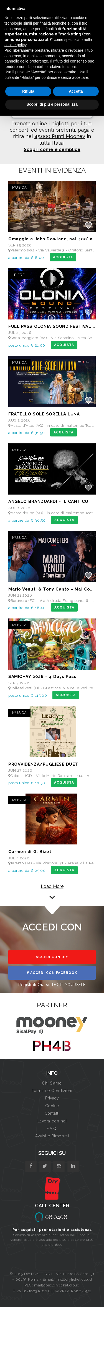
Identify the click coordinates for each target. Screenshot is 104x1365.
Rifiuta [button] (28, 91)
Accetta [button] (76, 91)
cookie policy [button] (15, 45)
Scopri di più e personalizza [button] (51, 104)
